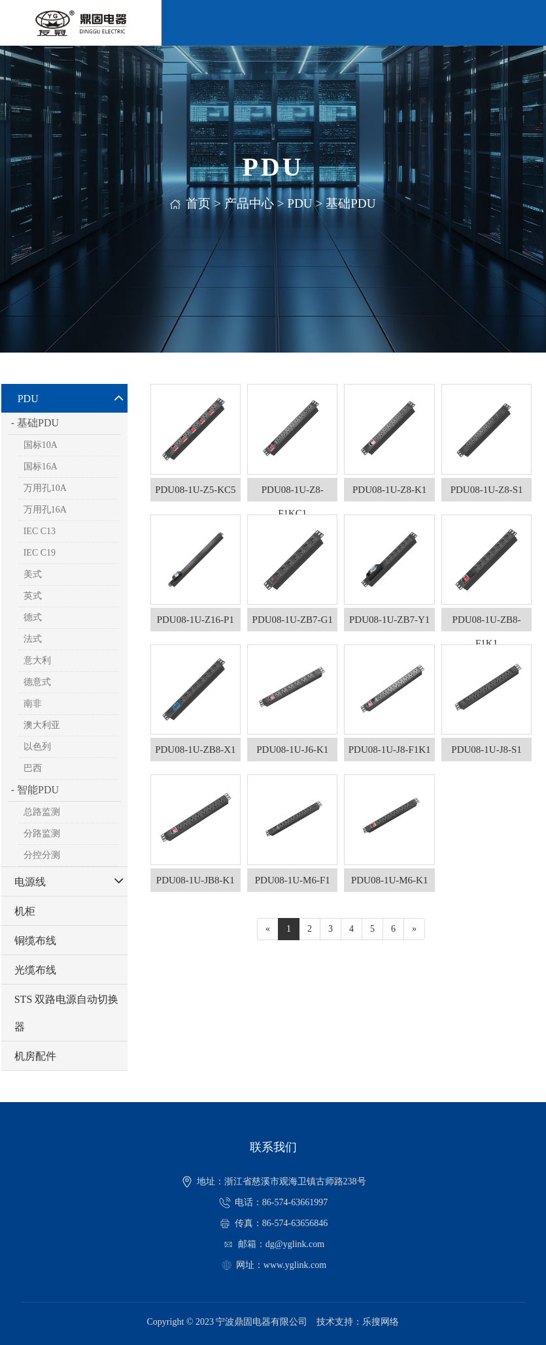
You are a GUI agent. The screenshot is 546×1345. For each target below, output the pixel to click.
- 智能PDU (35, 789)
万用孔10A (45, 488)
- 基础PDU (35, 422)
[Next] (414, 929)
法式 (33, 639)
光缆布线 (35, 969)
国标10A (41, 445)
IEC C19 (40, 553)
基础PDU (350, 203)
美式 (33, 574)
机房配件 (35, 1056)
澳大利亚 (42, 725)
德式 (33, 617)
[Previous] (268, 929)
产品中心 (249, 203)
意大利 (37, 660)
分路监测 (42, 833)
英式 (33, 596)
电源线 (30, 881)
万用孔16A (45, 509)
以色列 (37, 747)
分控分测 (42, 855)
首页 (198, 203)
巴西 (33, 768)
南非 (33, 703)
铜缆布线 (35, 940)
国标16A (41, 466)
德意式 (37, 682)
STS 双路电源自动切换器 (66, 1013)
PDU (299, 203)
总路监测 (42, 812)
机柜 (24, 911)
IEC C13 (40, 531)
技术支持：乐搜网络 (357, 1322)
